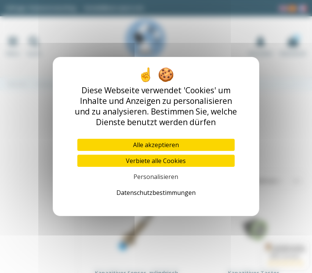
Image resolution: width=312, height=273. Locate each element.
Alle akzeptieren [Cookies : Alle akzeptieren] (156, 145)
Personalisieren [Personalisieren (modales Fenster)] (155, 177)
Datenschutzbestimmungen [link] (156, 192)
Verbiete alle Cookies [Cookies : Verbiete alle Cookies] (156, 161)
